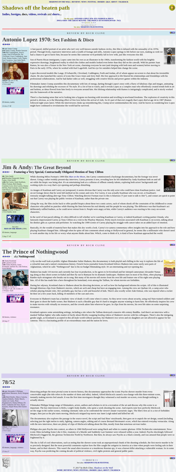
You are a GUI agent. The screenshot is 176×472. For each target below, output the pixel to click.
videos (32, 14)
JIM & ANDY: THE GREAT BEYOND (71, 20)
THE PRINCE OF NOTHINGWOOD (101, 20)
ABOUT (114, 2)
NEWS (83, 2)
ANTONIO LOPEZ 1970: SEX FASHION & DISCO (93, 19)
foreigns (16, 14)
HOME (60, 470)
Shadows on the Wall (103, 467)
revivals (42, 14)
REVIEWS (76, 2)
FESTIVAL (92, 2)
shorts (56, 14)
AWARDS (101, 2)
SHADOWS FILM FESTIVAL (92, 27)
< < (83, 22)
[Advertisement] (88, 133)
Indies (6, 14)
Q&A (108, 2)
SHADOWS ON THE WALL (60, 2)
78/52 (119, 20)
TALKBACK (124, 2)
